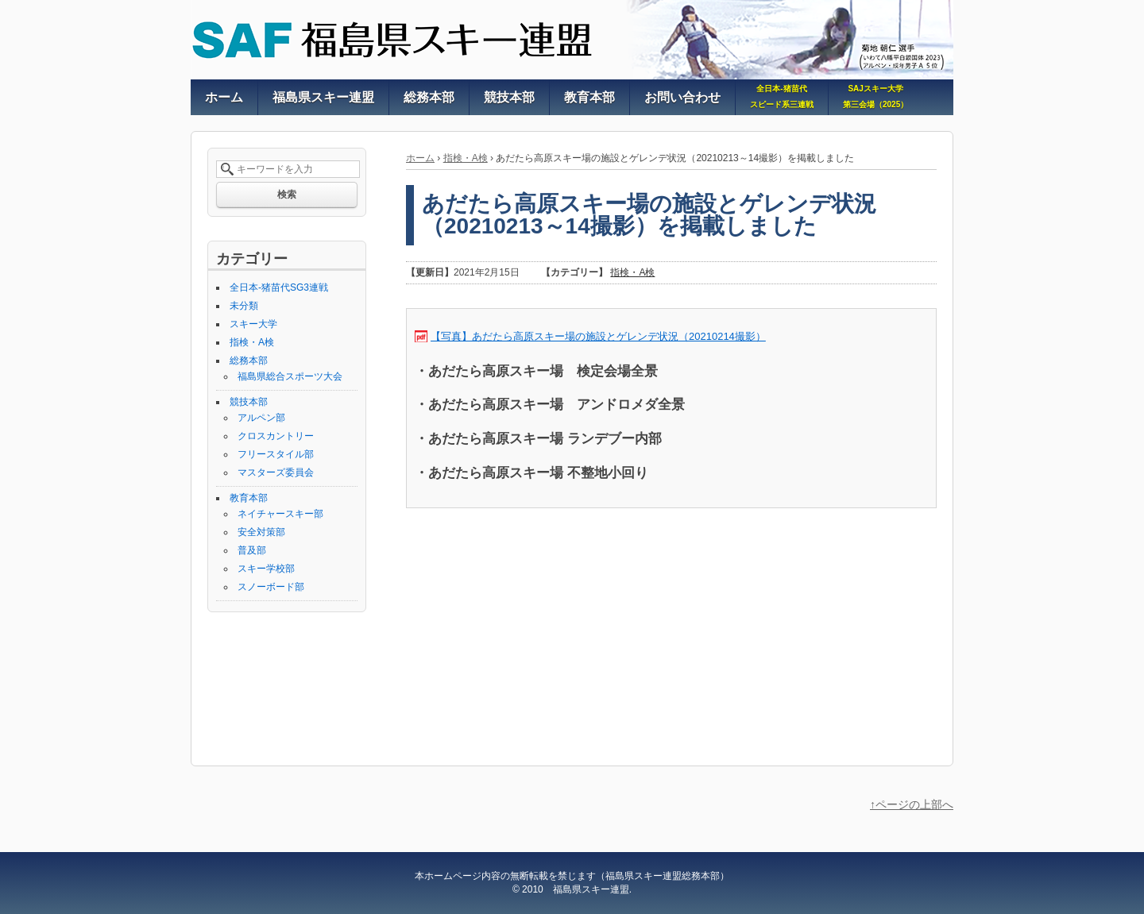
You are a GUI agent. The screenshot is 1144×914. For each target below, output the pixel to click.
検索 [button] (286, 194)
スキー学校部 (266, 568)
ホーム (420, 158)
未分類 (244, 305)
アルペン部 (261, 417)
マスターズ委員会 (276, 472)
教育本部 (249, 497)
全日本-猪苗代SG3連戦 (279, 287)
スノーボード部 (271, 586)
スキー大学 (253, 324)
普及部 (252, 550)
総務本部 (249, 360)
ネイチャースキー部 (280, 513)
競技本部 (249, 401)
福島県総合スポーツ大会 (290, 376)
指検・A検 (465, 158)
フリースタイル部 (276, 454)
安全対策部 (261, 532)
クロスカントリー (276, 436)
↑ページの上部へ (911, 804)
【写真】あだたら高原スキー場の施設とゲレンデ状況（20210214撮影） (598, 336)
